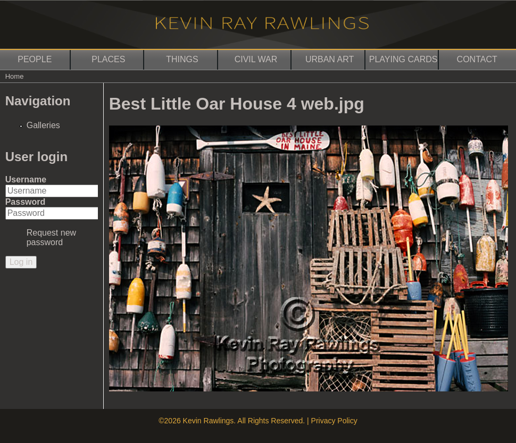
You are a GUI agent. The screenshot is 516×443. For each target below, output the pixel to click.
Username (25, 179)
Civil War (256, 59)
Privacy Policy (334, 420)
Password (25, 201)
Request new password (51, 237)
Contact (477, 59)
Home (14, 76)
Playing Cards (403, 59)
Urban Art (329, 59)
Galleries (43, 125)
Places (108, 59)
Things (182, 59)
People (35, 59)
